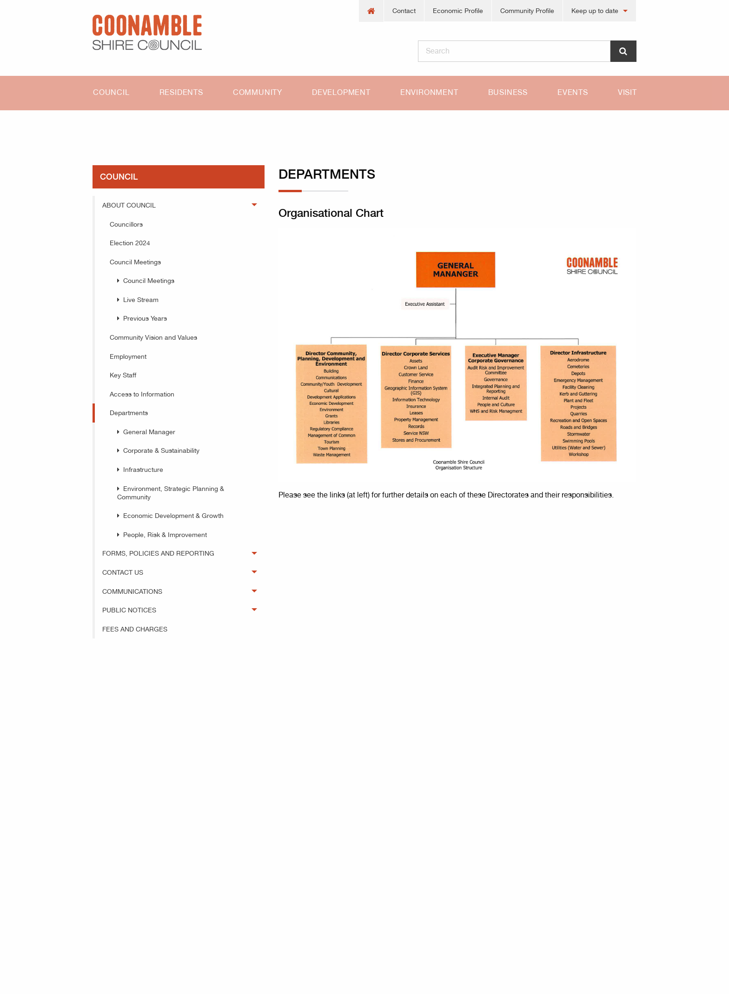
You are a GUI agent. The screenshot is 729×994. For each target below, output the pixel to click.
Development (341, 92)
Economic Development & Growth (173, 515)
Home (102, 126)
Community (257, 92)
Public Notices (129, 610)
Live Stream (141, 299)
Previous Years (145, 318)
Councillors (126, 224)
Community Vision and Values (153, 337)
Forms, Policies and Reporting (158, 553)
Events (572, 92)
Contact (404, 10)
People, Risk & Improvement (165, 534)
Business (508, 92)
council (150, 126)
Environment (429, 92)
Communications (132, 591)
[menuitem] (371, 11)
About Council (129, 205)
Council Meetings (135, 262)
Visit (627, 92)
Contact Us (122, 572)
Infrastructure (143, 469)
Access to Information (142, 394)
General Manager (149, 432)
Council (111, 92)
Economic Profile (458, 10)
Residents (181, 92)
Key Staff (123, 375)
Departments (209, 126)
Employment (128, 356)
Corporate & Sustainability (161, 450)
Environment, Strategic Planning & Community (170, 493)
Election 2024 (130, 243)
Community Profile (527, 10)
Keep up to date (594, 10)
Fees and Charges (134, 629)
